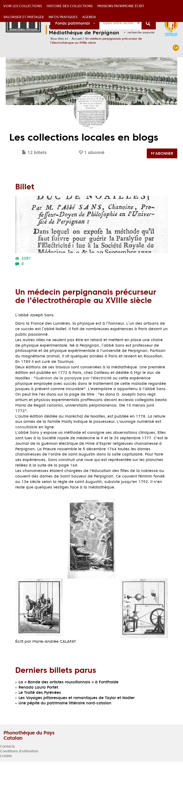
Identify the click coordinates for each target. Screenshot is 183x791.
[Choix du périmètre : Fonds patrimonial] (75, 22)
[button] (22, 62)
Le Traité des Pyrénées (40, 721)
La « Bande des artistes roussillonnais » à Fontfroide (68, 711)
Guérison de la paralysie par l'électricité (74, 407)
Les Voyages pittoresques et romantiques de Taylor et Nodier (77, 726)
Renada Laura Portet (38, 716)
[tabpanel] (91, 478)
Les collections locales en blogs (83, 166)
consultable (26, 456)
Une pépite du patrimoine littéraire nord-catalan (65, 732)
